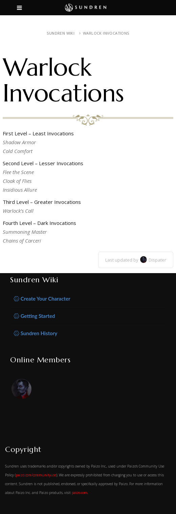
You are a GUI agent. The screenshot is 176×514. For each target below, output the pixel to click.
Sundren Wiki (60, 33)
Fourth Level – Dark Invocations (39, 223)
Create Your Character (42, 299)
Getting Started (34, 316)
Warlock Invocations (106, 33)
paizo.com (79, 492)
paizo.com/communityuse (36, 475)
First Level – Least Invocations (38, 133)
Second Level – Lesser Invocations (43, 163)
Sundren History (35, 333)
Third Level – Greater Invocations (42, 201)
